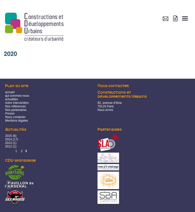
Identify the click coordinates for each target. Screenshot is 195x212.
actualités (11, 99)
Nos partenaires (16, 110)
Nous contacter (15, 117)
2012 (8, 146)
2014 (8, 139)
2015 (8, 136)
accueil (9, 92)
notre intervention (17, 103)
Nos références (15, 106)
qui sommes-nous (17, 95)
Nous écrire (105, 110)
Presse (9, 113)
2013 (8, 143)
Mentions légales (16, 120)
